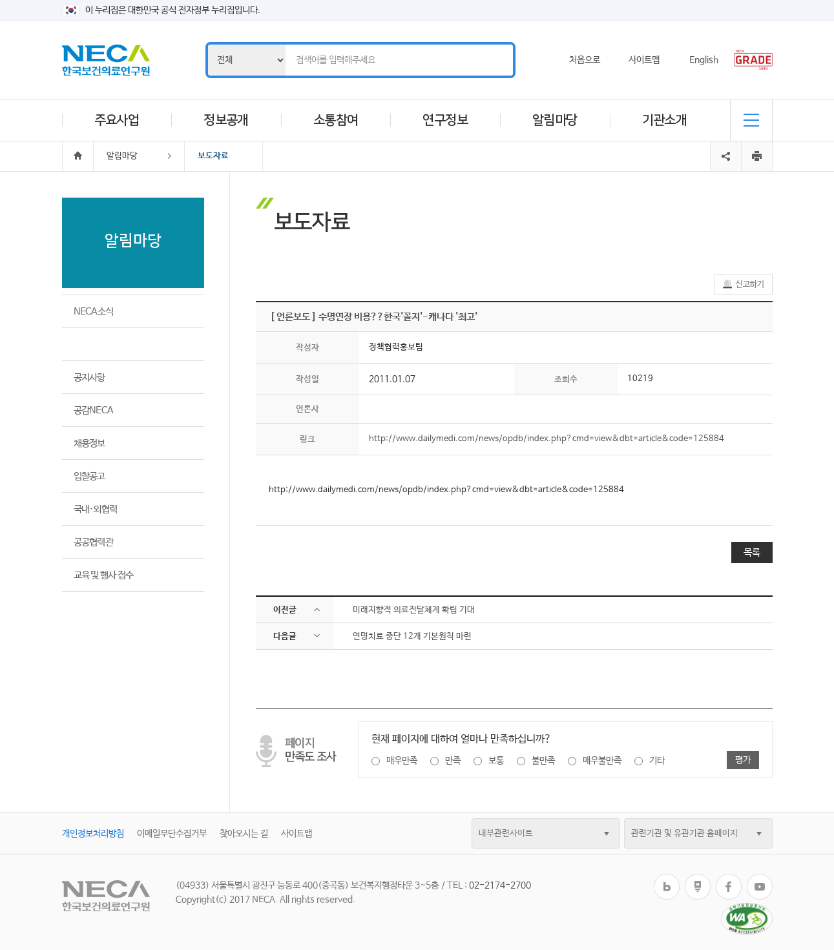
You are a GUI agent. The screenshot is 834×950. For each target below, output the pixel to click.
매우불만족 (602, 761)
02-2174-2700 (500, 885)
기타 (657, 761)
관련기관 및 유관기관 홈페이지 (684, 833)
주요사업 (117, 120)
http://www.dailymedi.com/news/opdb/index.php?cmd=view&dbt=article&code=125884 (546, 439)
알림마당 (555, 120)
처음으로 (584, 60)
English (703, 60)
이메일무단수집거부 (172, 834)
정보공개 (226, 120)
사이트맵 (644, 60)
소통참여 (336, 120)
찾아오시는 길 (244, 834)
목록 (752, 552)
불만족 (543, 761)
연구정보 (445, 120)
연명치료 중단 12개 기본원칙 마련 (412, 636)
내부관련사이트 (506, 833)
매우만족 (401, 761)
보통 (496, 761)
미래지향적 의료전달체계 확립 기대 (414, 610)
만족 (453, 761)
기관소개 (664, 120)
